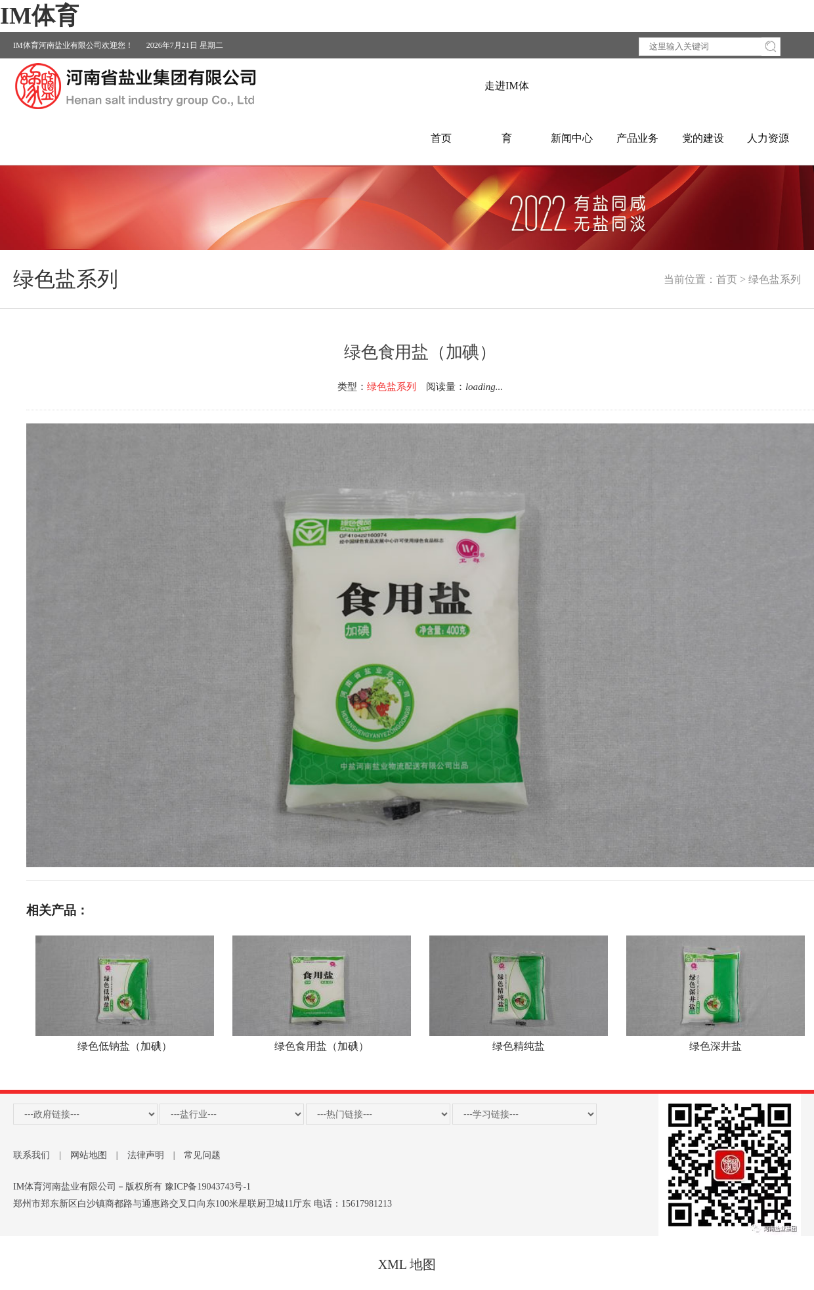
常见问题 (202, 1155)
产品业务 (637, 138)
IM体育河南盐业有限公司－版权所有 (87, 1187)
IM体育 (39, 16)
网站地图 (88, 1155)
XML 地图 (407, 1264)
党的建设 (703, 138)
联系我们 (31, 1155)
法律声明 (145, 1155)
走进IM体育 (506, 96)
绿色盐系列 (774, 279)
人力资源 (768, 138)
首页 (441, 138)
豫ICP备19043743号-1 (208, 1187)
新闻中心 (572, 138)
